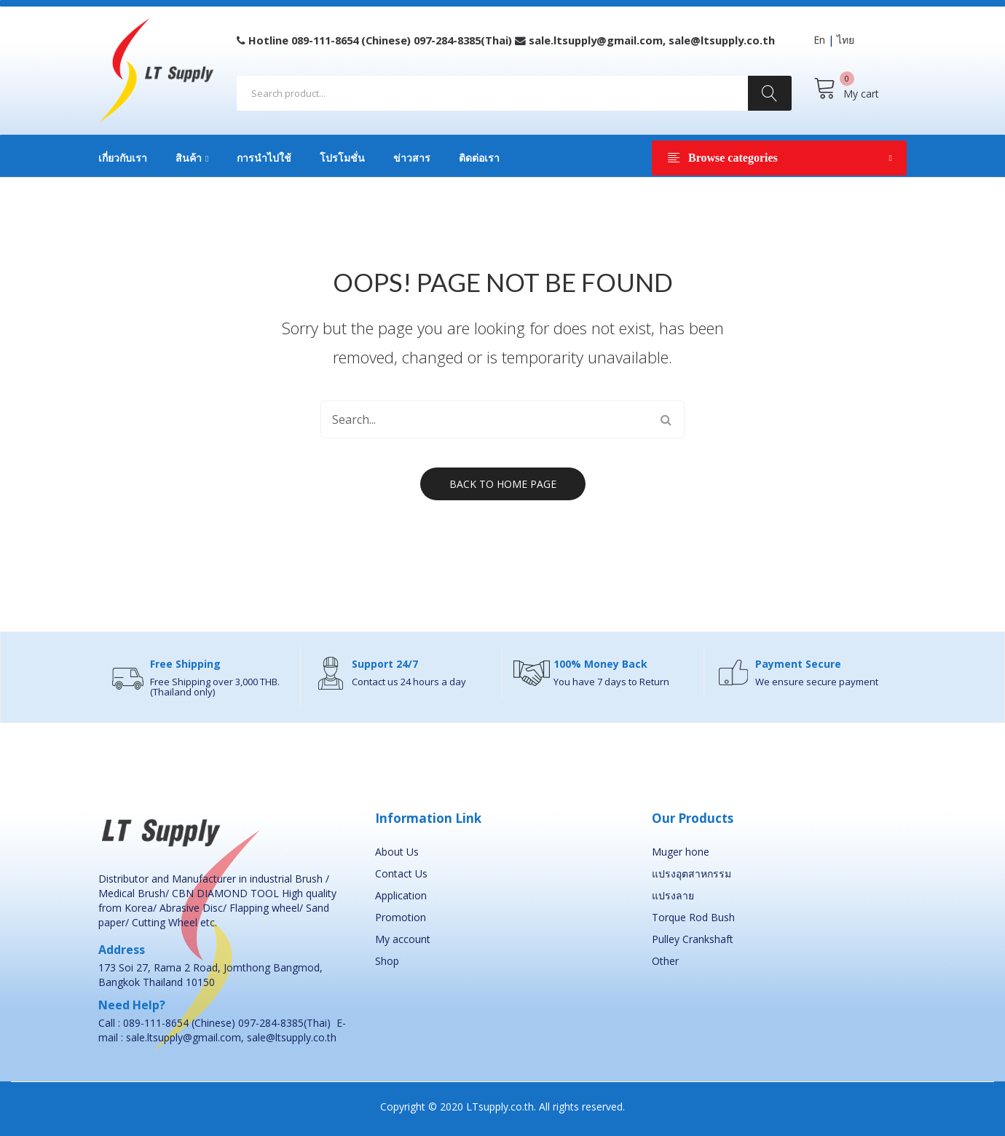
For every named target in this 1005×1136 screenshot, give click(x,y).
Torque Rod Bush (693, 917)
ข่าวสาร (411, 158)
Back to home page (502, 484)
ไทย (845, 40)
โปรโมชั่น (342, 158)
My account (402, 939)
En (819, 40)
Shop (387, 961)
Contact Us (401, 873)
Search (770, 93)
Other (665, 961)
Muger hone (680, 852)
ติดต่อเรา (479, 158)
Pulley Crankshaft (692, 939)
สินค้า (189, 158)
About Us (397, 852)
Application (401, 895)
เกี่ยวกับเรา (122, 158)
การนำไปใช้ (264, 158)
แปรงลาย (673, 895)
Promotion (400, 917)
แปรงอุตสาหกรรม (691, 873)
